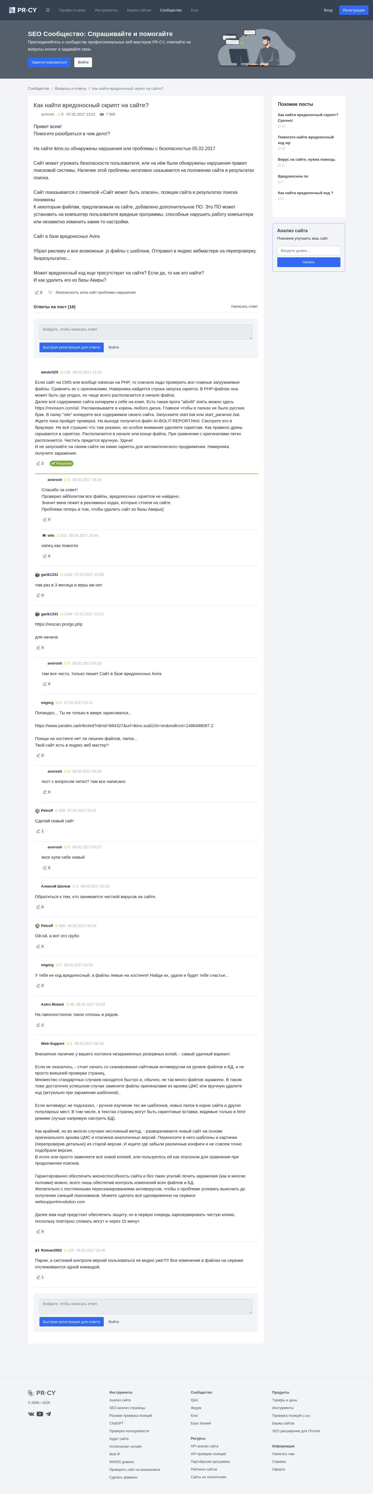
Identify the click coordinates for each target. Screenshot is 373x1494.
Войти (83, 62)
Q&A (194, 1400)
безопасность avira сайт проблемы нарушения (96, 292)
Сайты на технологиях (208, 1477)
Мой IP (114, 1454)
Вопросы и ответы (70, 88)
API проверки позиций (208, 1454)
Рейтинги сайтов (204, 1469)
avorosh (47, 114)
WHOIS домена (121, 1462)
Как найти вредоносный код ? (305, 193)
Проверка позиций (291, 1416)
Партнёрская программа (210, 1462)
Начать (309, 262)
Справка (279, 1462)
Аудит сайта (119, 1439)
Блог (195, 10)
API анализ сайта (205, 1446)
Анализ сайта (292, 230)
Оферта (278, 1469)
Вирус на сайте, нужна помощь (306, 159)
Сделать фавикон (123, 1477)
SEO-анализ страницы (127, 1408)
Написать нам (283, 1454)
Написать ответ (244, 306)
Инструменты (106, 10)
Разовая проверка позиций (130, 1416)
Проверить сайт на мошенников (134, 1470)
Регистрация (354, 10)
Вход (328, 10)
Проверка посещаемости (129, 1431)
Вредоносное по (293, 176)
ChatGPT (116, 1423)
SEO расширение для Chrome (296, 1431)
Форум (196, 1408)
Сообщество (171, 10)
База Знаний (201, 1423)
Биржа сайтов (139, 10)
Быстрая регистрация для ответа (71, 347)
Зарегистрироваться (49, 62)
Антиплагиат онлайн (125, 1447)
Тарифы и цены (72, 10)
